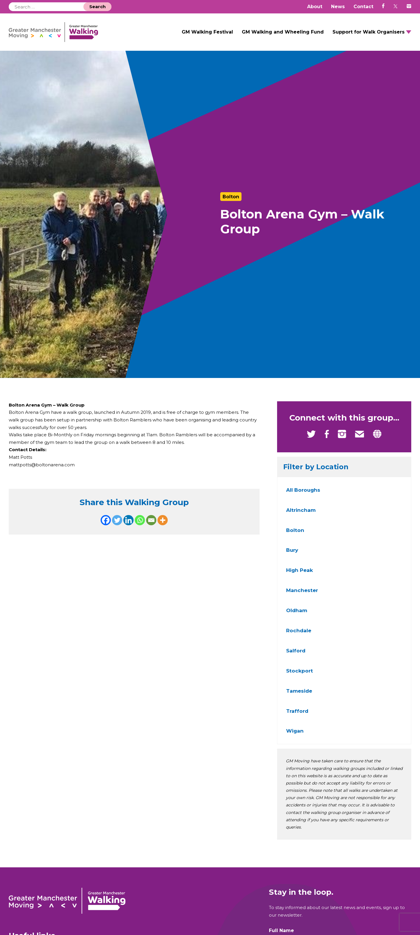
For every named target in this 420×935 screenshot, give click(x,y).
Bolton (295, 535)
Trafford (297, 716)
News (338, 6)
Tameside (299, 696)
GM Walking (65, 34)
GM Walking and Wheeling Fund (283, 34)
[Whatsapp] (140, 529)
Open (408, 34)
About (314, 6)
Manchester (302, 595)
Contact (363, 6)
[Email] (151, 529)
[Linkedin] (128, 529)
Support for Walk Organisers (368, 34)
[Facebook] (106, 529)
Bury (292, 555)
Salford (295, 656)
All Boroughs (303, 495)
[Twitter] (117, 529)
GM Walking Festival (207, 34)
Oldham (296, 616)
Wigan (295, 736)
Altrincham (301, 515)
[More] (163, 529)
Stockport (299, 676)
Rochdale (298, 636)
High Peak (299, 575)
